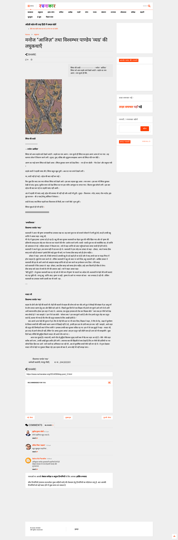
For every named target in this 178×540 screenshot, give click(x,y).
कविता (61, 12)
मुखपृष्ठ (76, 529)
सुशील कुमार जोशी (38, 431)
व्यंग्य (86, 12)
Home (27, 34)
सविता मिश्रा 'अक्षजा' (38, 445)
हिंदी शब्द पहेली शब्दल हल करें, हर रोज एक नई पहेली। (44, 29)
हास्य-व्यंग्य (51, 12)
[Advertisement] (135, 38)
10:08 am (49, 458)
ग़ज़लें (78, 12)
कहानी (142, 12)
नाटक (95, 12)
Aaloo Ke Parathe (39, 459)
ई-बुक (39, 17)
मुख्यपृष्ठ (68, 417)
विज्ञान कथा (49, 17)
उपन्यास (113, 12)
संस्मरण (103, 12)
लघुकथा (40, 12)
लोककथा (123, 12)
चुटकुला (30, 17)
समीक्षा (133, 12)
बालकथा (30, 12)
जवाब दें (35, 438)
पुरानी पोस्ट (107, 417)
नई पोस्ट (30, 417)
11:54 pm (48, 445)
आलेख (70, 12)
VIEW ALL (146, 141)
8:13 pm (46, 431)
